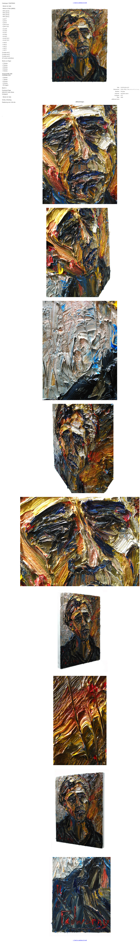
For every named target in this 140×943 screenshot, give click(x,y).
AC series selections (8, 58)
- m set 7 (4, 32)
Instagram (5, 94)
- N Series (5, 81)
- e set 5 (4, 42)
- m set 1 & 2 (5, 40)
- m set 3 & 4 (5, 38)
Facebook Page (6, 90)
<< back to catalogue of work (80, 2)
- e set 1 (4, 50)
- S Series (5, 71)
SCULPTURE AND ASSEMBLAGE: (7, 74)
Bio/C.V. (4, 88)
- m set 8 (4, 30)
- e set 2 (4, 48)
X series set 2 (6, 54)
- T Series (4, 79)
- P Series (4, 65)
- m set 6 (4, 34)
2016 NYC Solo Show (8, 92)
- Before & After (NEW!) (8, 8)
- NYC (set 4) (5, 11)
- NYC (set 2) (5, 14)
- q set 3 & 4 (5, 24)
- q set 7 (4, 19)
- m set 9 (4, 29)
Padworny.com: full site (8, 102)
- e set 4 (4, 44)
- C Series (5, 63)
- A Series (4, 77)
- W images (5, 85)
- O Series (5, 83)
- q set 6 (4, 21)
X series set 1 (6, 52)
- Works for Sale (6, 6)
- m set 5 (4, 36)
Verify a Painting (6, 100)
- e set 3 (4, 46)
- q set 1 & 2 (5, 26)
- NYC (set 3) (5, 12)
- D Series (5, 69)
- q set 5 (4, 22)
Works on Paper (6, 61)
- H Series (5, 67)
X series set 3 (6, 56)
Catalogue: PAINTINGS (8, 3)
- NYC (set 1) (5, 16)
